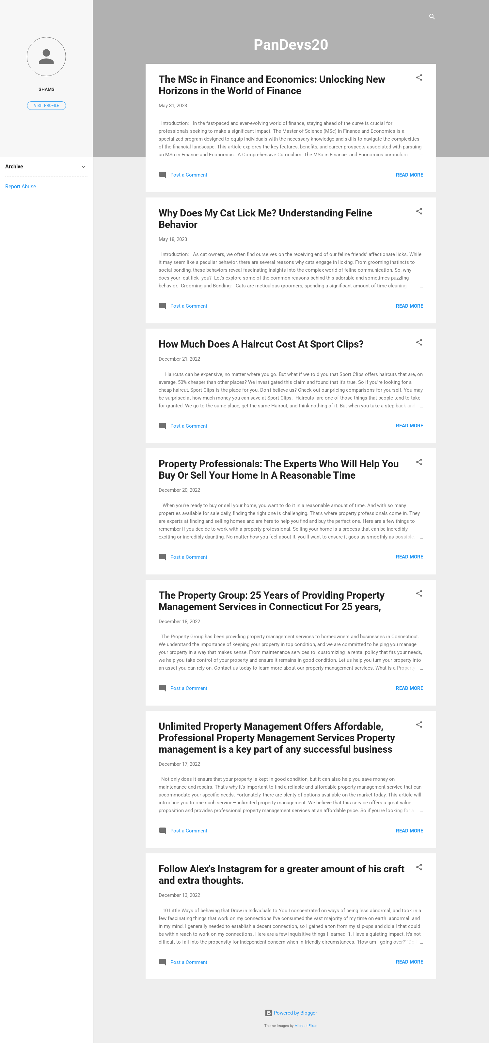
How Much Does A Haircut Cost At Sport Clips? (261, 344)
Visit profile (46, 105)
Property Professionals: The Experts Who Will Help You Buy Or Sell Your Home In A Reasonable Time (279, 469)
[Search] (432, 18)
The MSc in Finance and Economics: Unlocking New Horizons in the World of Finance (272, 85)
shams (47, 89)
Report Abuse (20, 186)
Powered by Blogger (291, 1013)
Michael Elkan (305, 1026)
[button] (419, 79)
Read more (409, 175)
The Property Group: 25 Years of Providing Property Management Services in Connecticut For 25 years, (272, 601)
